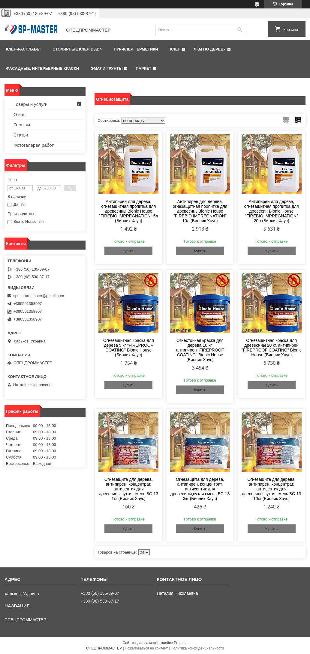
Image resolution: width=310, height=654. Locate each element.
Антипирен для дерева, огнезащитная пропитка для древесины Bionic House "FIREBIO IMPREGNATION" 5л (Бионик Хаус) (128, 211)
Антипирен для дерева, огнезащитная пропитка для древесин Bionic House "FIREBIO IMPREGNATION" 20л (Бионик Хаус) (271, 211)
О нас (20, 114)
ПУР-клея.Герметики (136, 49)
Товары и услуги (30, 104)
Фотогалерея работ (34, 145)
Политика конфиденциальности (197, 648)
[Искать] (240, 30)
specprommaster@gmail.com (38, 295)
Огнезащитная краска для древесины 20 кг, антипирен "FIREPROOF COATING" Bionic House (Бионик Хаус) (271, 347)
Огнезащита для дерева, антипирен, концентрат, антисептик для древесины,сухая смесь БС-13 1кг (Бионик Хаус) (128, 489)
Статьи (21, 134)
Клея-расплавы (23, 49)
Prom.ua (180, 643)
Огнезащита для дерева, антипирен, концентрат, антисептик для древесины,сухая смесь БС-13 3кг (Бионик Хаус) (200, 489)
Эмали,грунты (107, 68)
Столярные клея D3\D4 (77, 49)
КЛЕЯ (175, 49)
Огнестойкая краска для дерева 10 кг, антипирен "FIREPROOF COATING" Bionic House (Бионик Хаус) (200, 350)
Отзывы (22, 124)
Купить (128, 251)
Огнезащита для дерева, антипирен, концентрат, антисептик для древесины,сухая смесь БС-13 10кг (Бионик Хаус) (271, 489)
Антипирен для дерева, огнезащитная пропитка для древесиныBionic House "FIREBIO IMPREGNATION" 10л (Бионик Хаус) (200, 211)
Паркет (143, 68)
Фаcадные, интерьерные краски (42, 68)
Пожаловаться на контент (146, 648)
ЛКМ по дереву (210, 49)
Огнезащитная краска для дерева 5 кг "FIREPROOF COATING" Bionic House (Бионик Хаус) (128, 347)
